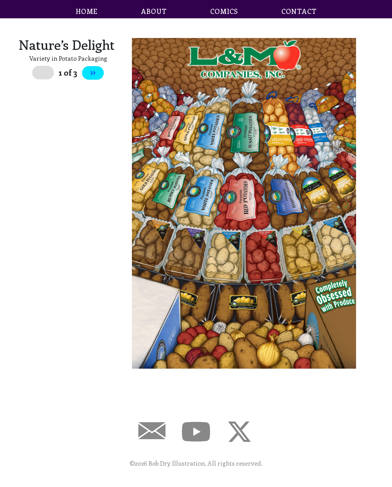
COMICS (224, 11)
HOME (87, 11)
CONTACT (299, 11)
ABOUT (154, 11)
